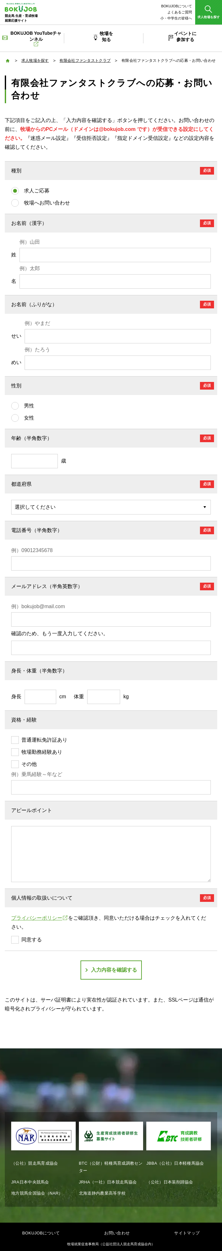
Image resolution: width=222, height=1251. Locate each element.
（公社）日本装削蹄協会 (169, 1182)
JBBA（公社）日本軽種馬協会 (175, 1163)
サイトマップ (187, 1233)
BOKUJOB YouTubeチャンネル (36, 39)
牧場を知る (106, 36)
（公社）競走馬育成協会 (34, 1163)
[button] (208, 12)
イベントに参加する (185, 36)
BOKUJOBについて (176, 6)
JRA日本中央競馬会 (30, 1182)
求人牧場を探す (35, 60)
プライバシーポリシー (39, 918)
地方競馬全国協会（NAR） (37, 1193)
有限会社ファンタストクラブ (85, 60)
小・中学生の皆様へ (176, 18)
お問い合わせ (117, 1233)
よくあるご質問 (179, 12)
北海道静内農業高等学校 (102, 1193)
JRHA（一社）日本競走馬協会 (108, 1182)
